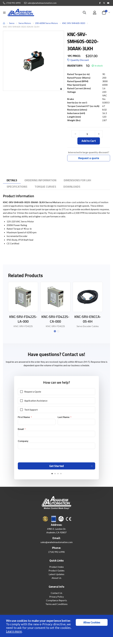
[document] (57, 626)
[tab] (12, 180)
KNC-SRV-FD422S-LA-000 (23, 319)
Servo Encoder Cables (88, 326)
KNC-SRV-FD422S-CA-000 (55, 319)
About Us (57, 579)
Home (4, 23)
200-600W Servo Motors (46, 23)
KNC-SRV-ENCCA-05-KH (87, 319)
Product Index (56, 568)
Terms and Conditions (56, 605)
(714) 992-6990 (13, 3)
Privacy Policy (56, 598)
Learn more (14, 631)
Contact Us (56, 594)
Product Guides (56, 572)
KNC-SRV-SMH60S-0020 (73, 23)
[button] (61, 89)
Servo (11, 23)
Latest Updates (56, 576)
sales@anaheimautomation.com (42, 3)
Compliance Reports (56, 602)
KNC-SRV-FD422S (23, 326)
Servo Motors (25, 23)
